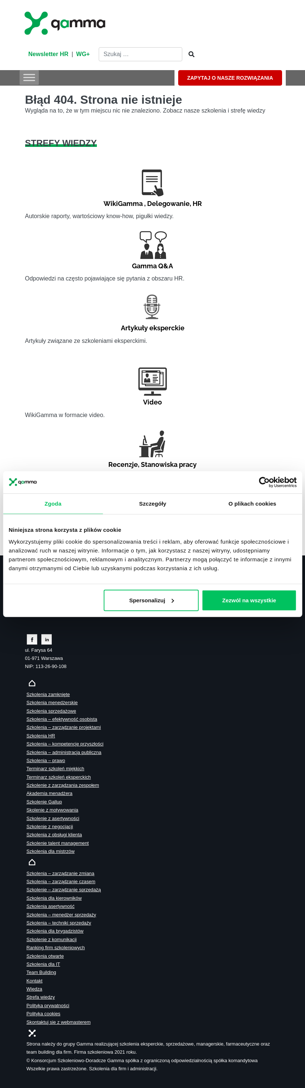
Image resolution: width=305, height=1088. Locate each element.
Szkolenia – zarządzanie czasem (61, 881)
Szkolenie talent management (58, 843)
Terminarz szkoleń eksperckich (59, 777)
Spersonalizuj (151, 600)
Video (152, 402)
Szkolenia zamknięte (48, 694)
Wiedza (35, 989)
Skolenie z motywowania (52, 810)
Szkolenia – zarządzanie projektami (64, 727)
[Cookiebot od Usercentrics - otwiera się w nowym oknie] (264, 482)
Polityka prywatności (48, 1005)
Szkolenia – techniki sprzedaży (59, 923)
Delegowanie (168, 203)
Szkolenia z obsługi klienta (54, 834)
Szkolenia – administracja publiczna (64, 752)
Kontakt (35, 981)
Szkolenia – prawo (46, 760)
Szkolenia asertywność (51, 906)
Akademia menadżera (49, 793)
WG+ (83, 54)
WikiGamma (123, 203)
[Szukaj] (189, 55)
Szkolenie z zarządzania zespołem (63, 785)
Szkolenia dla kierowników (54, 898)
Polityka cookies (44, 1013)
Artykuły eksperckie (152, 328)
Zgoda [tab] (52, 503)
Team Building (41, 972)
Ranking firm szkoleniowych (56, 947)
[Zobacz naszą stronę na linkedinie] (47, 639)
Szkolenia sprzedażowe (51, 711)
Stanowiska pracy (169, 464)
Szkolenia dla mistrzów (51, 851)
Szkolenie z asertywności (53, 818)
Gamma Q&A (152, 266)
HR (197, 203)
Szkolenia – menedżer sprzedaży (61, 914)
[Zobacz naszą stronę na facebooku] (32, 639)
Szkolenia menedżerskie (52, 702)
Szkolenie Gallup (44, 802)
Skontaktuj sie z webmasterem (59, 1022)
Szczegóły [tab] (152, 503)
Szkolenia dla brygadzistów (55, 931)
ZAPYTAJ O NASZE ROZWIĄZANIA (230, 78)
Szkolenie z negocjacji (50, 826)
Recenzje (123, 464)
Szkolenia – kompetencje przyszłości (65, 744)
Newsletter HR (48, 54)
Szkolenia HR (41, 735)
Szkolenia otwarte (45, 956)
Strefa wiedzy (41, 997)
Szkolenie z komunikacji (52, 939)
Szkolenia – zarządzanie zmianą (61, 873)
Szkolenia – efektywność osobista (62, 719)
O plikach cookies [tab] (252, 503)
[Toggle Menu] (29, 77)
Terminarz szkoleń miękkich (55, 768)
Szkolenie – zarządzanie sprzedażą (64, 889)
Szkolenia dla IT (43, 964)
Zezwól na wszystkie (249, 600)
